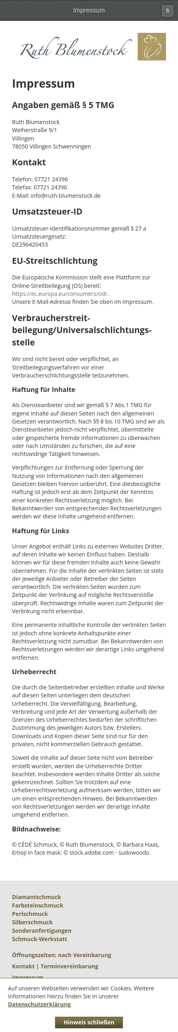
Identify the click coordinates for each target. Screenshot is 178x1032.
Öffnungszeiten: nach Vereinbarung (61, 955)
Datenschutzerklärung (39, 1004)
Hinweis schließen (89, 1022)
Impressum (28, 977)
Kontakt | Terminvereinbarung (55, 966)
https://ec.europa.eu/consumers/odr (59, 293)
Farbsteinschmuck (37, 905)
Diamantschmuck (36, 897)
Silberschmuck (32, 922)
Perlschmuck (30, 914)
